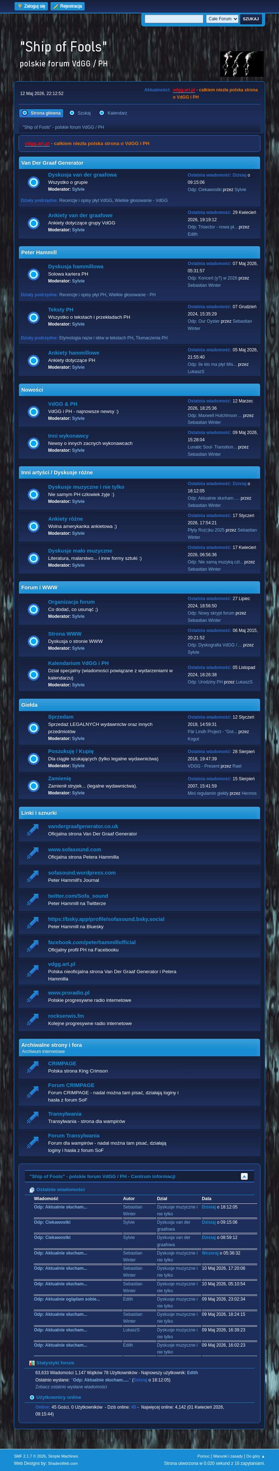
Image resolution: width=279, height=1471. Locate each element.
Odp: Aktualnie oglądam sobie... (67, 1299)
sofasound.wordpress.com (82, 873)
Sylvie (78, 189)
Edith (193, 234)
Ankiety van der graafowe (80, 215)
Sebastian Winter (204, 285)
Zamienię (59, 778)
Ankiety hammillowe (73, 353)
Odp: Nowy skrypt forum (211, 613)
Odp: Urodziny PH (205, 682)
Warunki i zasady (228, 1456)
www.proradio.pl (68, 993)
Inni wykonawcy (68, 436)
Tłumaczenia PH (152, 337)
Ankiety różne (65, 519)
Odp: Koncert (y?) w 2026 (213, 278)
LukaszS (196, 371)
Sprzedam (60, 717)
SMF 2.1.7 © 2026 (30, 1456)
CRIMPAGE (62, 1063)
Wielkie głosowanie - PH (132, 294)
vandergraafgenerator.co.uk (83, 826)
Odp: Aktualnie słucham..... (214, 498)
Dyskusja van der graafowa (82, 175)
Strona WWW (64, 634)
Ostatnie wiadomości (57, 1189)
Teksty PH (60, 310)
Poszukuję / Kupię (70, 751)
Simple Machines (63, 1456)
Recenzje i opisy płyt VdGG (85, 200)
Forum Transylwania (74, 1136)
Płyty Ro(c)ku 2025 (206, 530)
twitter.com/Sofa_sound (78, 896)
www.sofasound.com (74, 849)
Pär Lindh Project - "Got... (212, 731)
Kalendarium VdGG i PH (78, 663)
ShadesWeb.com (63, 1463)
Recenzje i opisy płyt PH (82, 294)
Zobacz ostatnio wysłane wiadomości (71, 1386)
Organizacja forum (71, 602)
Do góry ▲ (255, 1456)
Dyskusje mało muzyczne (80, 551)
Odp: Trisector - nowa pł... (213, 227)
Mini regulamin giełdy (208, 793)
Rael (237, 766)
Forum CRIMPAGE (71, 1085)
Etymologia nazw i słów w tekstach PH (96, 337)
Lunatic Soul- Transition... (212, 447)
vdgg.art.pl (184, 89)
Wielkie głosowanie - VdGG (141, 200)
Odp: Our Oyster (204, 321)
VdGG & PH (62, 404)
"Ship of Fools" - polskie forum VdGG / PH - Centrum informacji (102, 1176)
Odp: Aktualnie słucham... (60, 1207)
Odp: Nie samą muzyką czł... (215, 562)
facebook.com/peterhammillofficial (92, 942)
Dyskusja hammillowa (75, 266)
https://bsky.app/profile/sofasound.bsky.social (106, 919)
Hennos (249, 793)
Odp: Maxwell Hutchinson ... (215, 415)
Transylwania (64, 1114)
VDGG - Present (203, 766)
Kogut (193, 738)
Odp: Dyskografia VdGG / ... (215, 645)
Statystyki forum (51, 1362)
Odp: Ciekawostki (205, 189)
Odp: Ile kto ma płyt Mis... (212, 364)
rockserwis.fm (66, 1016)
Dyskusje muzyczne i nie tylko (86, 487)
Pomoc (203, 1456)
